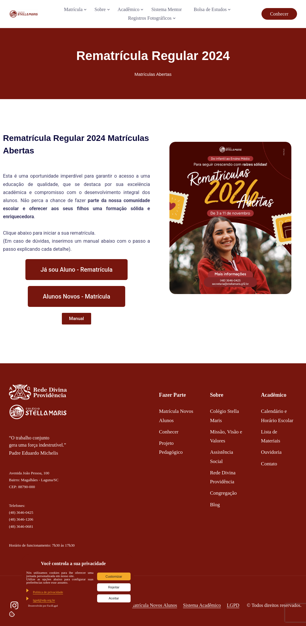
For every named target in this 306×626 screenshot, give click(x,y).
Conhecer (279, 13)
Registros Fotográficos (150, 18)
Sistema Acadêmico (202, 605)
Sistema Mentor (166, 9)
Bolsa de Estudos (210, 9)
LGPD (233, 605)
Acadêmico (129, 9)
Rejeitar (114, 587)
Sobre (99, 9)
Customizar (113, 576)
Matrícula (73, 9)
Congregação (223, 493)
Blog (215, 504)
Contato (269, 464)
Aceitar (114, 598)
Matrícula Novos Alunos (153, 605)
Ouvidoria (271, 452)
